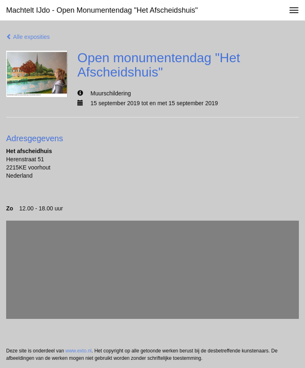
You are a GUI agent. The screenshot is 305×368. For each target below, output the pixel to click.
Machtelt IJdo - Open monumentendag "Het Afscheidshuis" (102, 10)
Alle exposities (28, 37)
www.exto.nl (79, 351)
